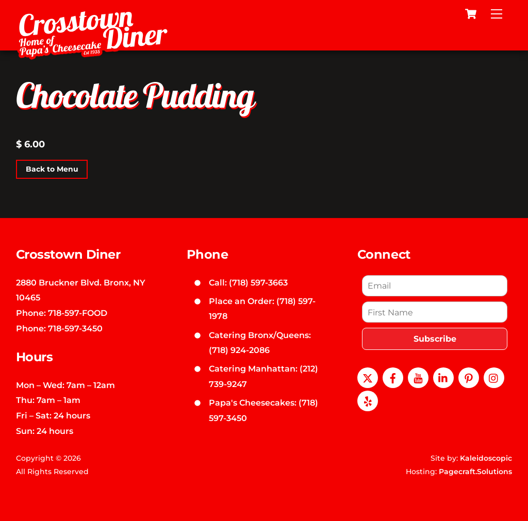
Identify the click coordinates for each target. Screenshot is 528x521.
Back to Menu (52, 169)
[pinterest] (468, 377)
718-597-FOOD (77, 313)
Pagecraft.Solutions (475, 471)
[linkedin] (443, 377)
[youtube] (418, 377)
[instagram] (494, 377)
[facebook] (393, 377)
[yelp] (367, 400)
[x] (367, 377)
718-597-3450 (75, 328)
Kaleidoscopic (486, 458)
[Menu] (496, 14)
